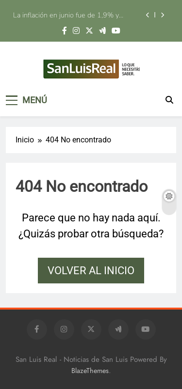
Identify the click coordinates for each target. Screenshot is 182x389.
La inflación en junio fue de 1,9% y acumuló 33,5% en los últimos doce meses (69, 15)
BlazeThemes (90, 370)
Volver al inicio (91, 271)
